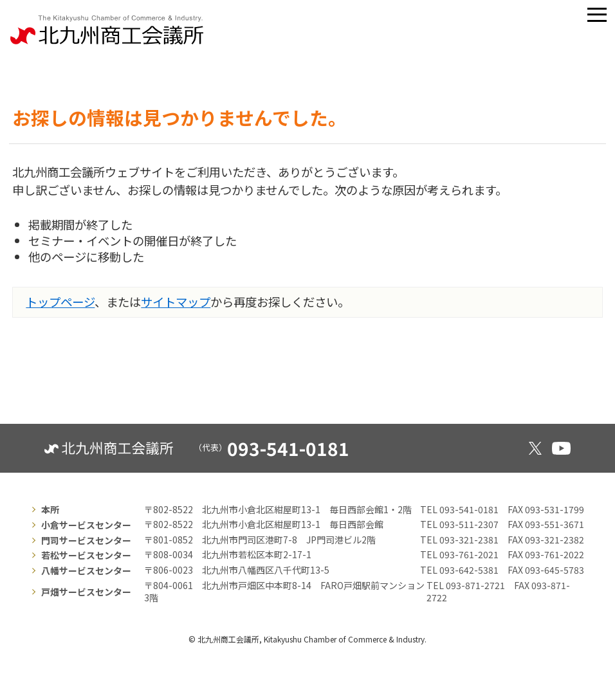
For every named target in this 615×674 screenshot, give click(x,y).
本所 (50, 509)
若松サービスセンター (86, 555)
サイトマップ (175, 301)
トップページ (60, 301)
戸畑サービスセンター (86, 591)
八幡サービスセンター (86, 570)
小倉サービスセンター (86, 524)
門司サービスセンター (86, 540)
